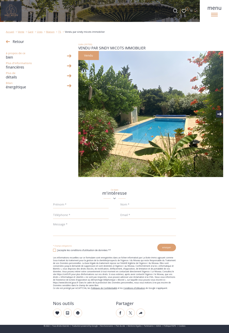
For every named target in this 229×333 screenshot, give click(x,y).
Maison (50, 31)
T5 (59, 31)
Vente (21, 31)
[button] (218, 114)
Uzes (39, 31)
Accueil (10, 31)
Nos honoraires (106, 326)
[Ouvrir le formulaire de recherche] (175, 11)
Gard (30, 31)
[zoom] (150, 114)
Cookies (182, 326)
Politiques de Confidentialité (104, 288)
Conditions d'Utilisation (134, 288)
